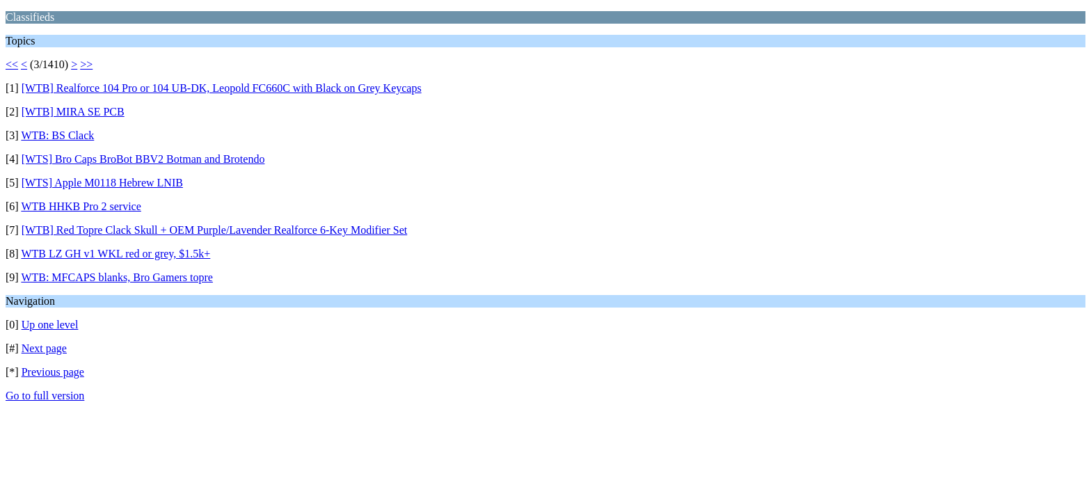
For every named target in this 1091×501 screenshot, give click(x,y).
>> (86, 64)
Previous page (53, 372)
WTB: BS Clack (57, 135)
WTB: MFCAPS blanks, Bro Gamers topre (117, 277)
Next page (44, 348)
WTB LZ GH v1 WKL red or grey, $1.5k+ (115, 254)
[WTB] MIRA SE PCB (73, 112)
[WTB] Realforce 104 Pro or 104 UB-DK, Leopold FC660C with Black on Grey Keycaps (222, 88)
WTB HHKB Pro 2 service (81, 206)
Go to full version (45, 395)
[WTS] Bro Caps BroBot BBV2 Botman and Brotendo (143, 159)
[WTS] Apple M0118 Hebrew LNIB (102, 183)
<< (12, 64)
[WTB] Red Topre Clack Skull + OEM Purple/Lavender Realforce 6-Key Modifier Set (215, 230)
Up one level (50, 325)
